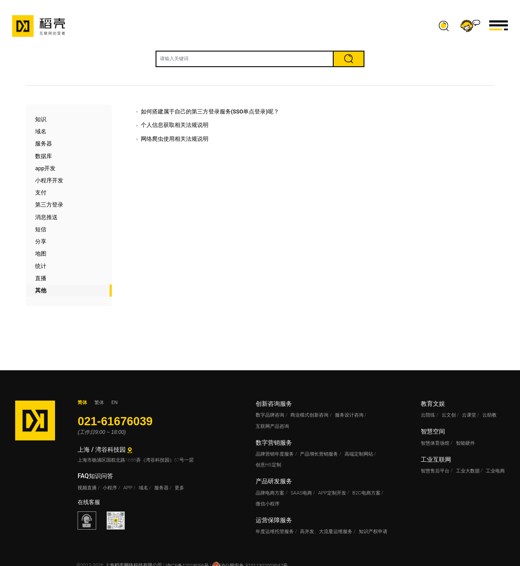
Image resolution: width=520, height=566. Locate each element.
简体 (82, 402)
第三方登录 (49, 204)
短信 (40, 229)
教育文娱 (433, 403)
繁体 (99, 402)
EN (114, 402)
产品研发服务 (274, 481)
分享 (40, 241)
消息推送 (46, 217)
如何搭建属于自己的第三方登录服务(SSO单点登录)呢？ (210, 111)
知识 (40, 119)
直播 (40, 278)
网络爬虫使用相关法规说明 (174, 139)
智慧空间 (433, 431)
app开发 (45, 168)
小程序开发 (49, 180)
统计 (40, 266)
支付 (40, 192)
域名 (40, 131)
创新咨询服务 (274, 403)
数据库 (43, 156)
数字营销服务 (274, 442)
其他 (40, 290)
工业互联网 (436, 459)
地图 (40, 253)
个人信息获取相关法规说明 (174, 125)
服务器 (43, 143)
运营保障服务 (274, 520)
